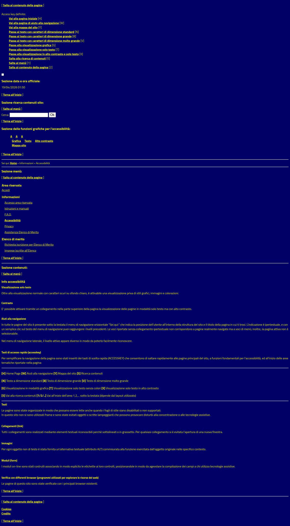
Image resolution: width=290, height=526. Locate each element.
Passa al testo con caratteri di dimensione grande (40, 36)
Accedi (6, 190)
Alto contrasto (44, 141)
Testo (28, 141)
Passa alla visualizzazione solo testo (32, 49)
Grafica (16, 141)
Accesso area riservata (18, 202)
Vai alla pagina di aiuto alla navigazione (34, 23)
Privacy (9, 226)
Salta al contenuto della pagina (23, 5)
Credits (6, 513)
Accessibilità (13, 220)
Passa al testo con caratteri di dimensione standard (41, 32)
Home (13, 163)
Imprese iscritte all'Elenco (20, 250)
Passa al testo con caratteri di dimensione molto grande (44, 40)
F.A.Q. (8, 214)
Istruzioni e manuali (17, 208)
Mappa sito (19, 145)
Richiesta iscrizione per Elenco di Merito (29, 244)
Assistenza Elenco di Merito (22, 232)
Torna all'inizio (12, 94)
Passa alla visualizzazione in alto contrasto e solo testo (44, 54)
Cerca (4, 115)
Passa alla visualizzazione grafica (30, 45)
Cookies (6, 509)
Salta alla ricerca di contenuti (27, 58)
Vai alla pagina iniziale (23, 18)
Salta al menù (17, 63)
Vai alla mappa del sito (23, 27)
